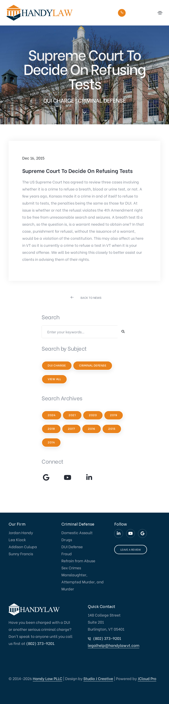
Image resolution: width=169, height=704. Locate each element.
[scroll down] (84, 112)
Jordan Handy (21, 532)
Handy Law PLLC (47, 678)
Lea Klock (17, 539)
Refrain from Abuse (78, 560)
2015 (111, 428)
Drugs (66, 539)
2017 (71, 428)
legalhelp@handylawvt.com (113, 645)
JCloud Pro (147, 678)
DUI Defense (72, 546)
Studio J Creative (98, 678)
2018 (51, 428)
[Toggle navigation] (160, 12)
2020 (93, 415)
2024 (51, 415)
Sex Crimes (71, 567)
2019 (113, 415)
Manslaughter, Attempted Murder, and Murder (82, 582)
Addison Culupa (23, 546)
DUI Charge (57, 365)
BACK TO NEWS (91, 297)
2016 (91, 428)
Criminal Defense (92, 365)
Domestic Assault (77, 532)
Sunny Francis (21, 553)
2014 (51, 442)
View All (54, 379)
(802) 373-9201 (139, 12)
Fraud (66, 553)
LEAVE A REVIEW (130, 549)
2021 (72, 415)
